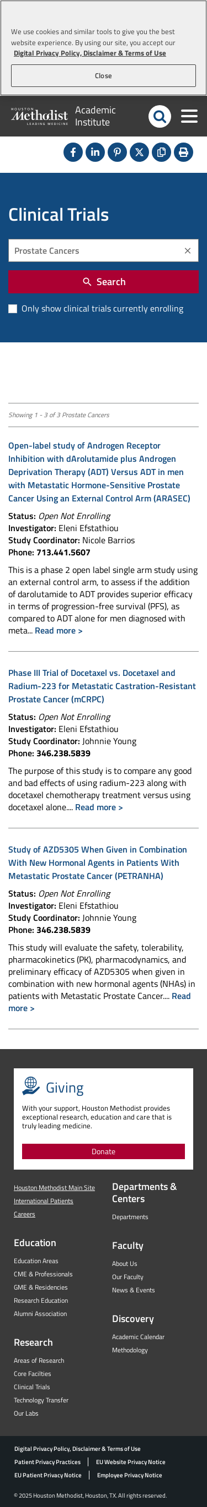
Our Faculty (128, 1276)
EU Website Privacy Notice (131, 1461)
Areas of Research (39, 1360)
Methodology (130, 1350)
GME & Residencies (41, 1287)
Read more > (59, 630)
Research (33, 1342)
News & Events (133, 1290)
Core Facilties (32, 1373)
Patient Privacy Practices (47, 1461)
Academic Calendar (138, 1336)
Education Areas (36, 1260)
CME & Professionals (43, 1274)
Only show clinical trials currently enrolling (101, 308)
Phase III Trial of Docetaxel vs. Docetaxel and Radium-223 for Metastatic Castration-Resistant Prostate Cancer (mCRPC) (102, 686)
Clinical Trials (32, 1387)
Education (35, 1242)
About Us (124, 1263)
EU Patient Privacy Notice (48, 1475)
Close (103, 75)
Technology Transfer (41, 1400)
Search (104, 281)
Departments (130, 1216)
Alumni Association (40, 1313)
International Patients (43, 1200)
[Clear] (188, 250)
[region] (103, 48)
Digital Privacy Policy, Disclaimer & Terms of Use (77, 1448)
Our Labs (26, 1413)
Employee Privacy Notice (129, 1475)
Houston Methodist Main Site (54, 1187)
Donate (103, 1151)
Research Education (41, 1300)
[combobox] (103, 250)
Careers (24, 1214)
